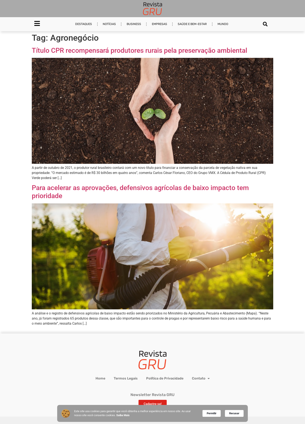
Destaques (83, 24)
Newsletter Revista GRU (152, 394)
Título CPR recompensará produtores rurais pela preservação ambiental (139, 50)
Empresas (159, 24)
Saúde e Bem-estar (192, 24)
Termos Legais (126, 378)
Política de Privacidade (164, 378)
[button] (265, 24)
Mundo (223, 24)
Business (134, 24)
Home (100, 378)
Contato (201, 378)
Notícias (109, 24)
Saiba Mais (123, 415)
